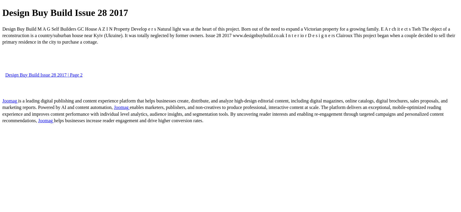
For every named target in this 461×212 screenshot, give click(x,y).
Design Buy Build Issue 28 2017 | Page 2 (44, 74)
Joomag (10, 100)
